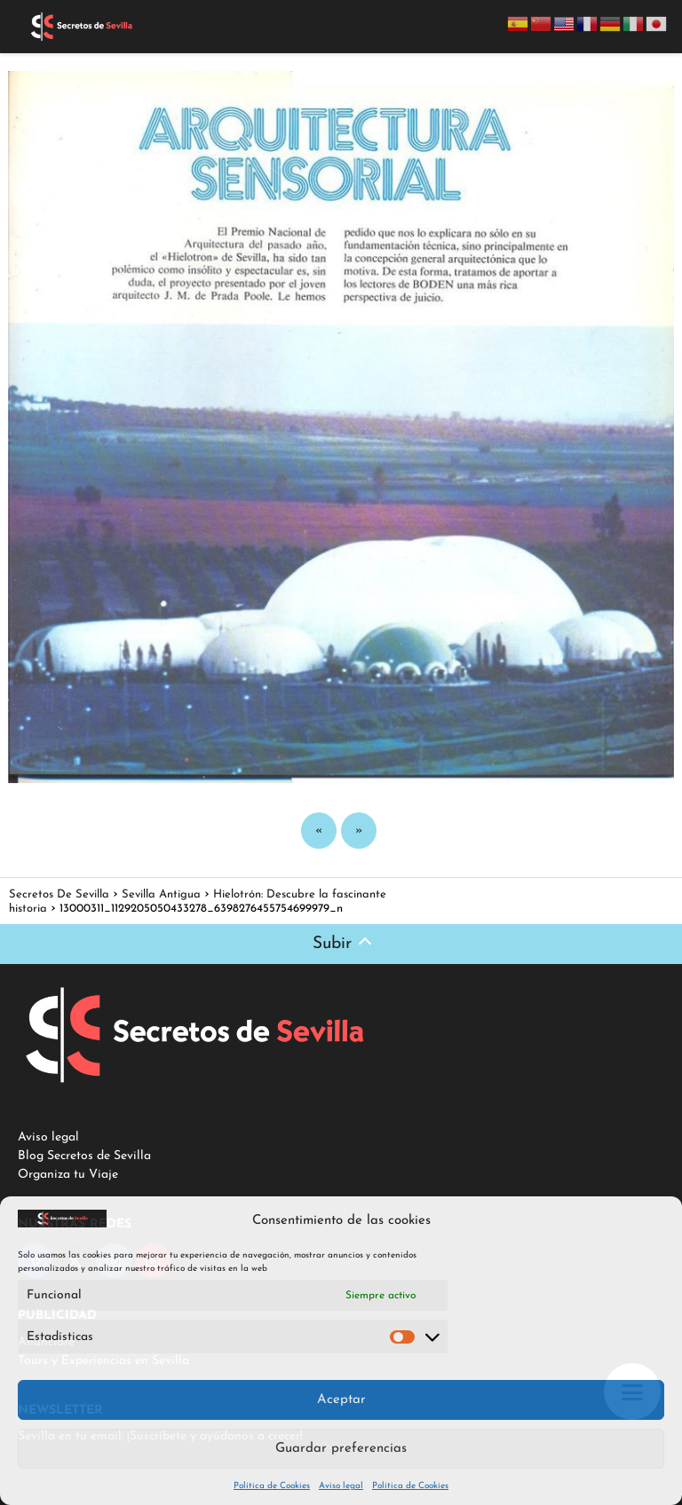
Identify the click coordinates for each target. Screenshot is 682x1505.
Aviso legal (341, 1486)
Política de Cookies (272, 1486)
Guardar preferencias (341, 1448)
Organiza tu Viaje (68, 1174)
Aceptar (341, 1400)
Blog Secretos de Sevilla (84, 1156)
